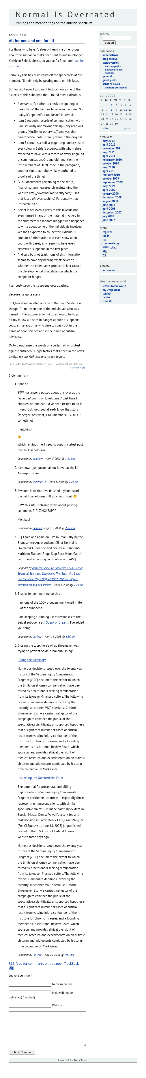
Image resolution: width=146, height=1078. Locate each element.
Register (107, 232)
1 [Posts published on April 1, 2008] (111, 105)
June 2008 (109, 205)
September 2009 (113, 182)
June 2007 (109, 220)
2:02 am (70, 528)
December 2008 (112, 197)
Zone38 (107, 301)
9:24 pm (79, 585)
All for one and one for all (31, 40)
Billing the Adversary (32, 660)
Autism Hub (109, 270)
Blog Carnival (110, 59)
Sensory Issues (111, 84)
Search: (104, 34)
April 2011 (109, 156)
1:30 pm (70, 637)
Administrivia (110, 55)
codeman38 (39, 482)
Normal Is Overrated (65, 14)
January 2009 (111, 194)
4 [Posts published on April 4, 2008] (125, 105)
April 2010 (109, 171)
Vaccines (109, 72)
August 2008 (110, 201)
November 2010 (112, 160)
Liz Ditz (37, 637)
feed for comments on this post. (36, 963)
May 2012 (109, 141)
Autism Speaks (113, 66)
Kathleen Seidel (45, 364)
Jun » (127, 128)
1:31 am (69, 955)
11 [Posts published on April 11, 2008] (125, 109)
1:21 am (73, 482)
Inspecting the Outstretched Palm (40, 778)
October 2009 (111, 178)
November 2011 (112, 148)
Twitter (107, 297)
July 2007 (108, 216)
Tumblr (107, 293)
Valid (110, 247)
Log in (106, 236)
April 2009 (109, 190)
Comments (111, 243)
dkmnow (37, 459)
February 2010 (111, 175)
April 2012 (109, 145)
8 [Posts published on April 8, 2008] (111, 109)
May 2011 (109, 152)
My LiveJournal (111, 290)
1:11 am (70, 459)
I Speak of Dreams (56, 622)
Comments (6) (77, 367)
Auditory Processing (116, 87)
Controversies (29, 364)
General (107, 76)
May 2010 (109, 167)
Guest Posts (109, 80)
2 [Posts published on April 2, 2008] (116, 105)
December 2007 (112, 212)
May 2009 (109, 186)
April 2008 (109, 209)
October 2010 (111, 163)
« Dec (106, 128)
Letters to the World (114, 286)
